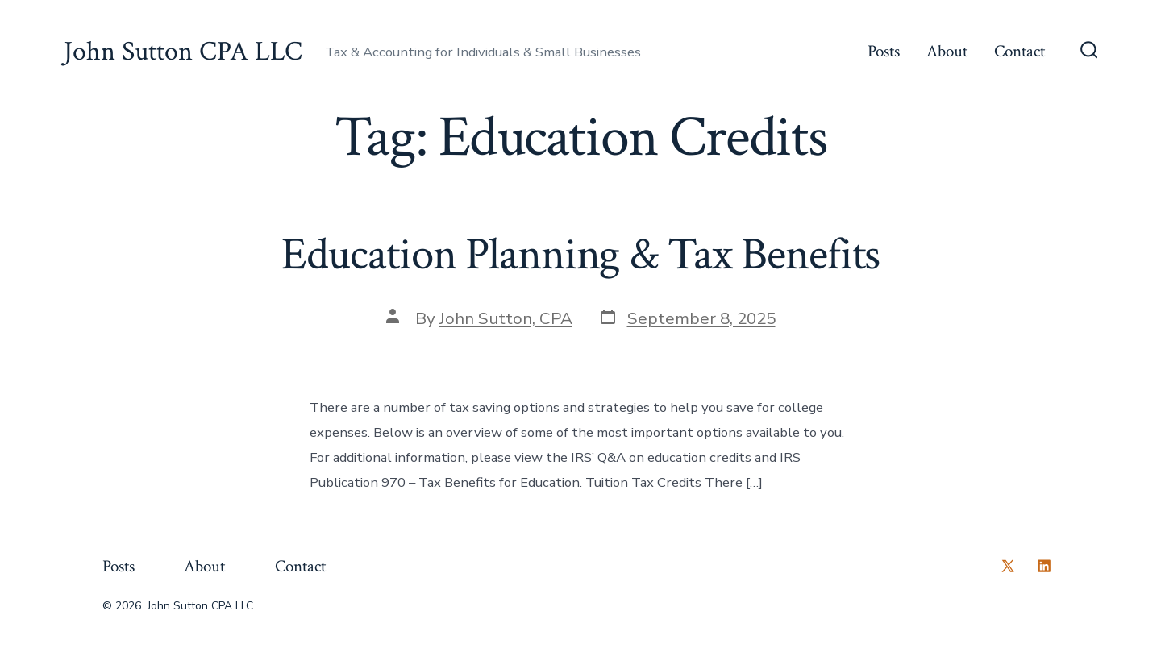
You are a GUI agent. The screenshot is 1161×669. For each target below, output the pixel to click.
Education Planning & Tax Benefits (580, 255)
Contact (1019, 51)
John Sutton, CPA (505, 318)
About (947, 51)
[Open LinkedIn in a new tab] (1044, 565)
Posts (884, 51)
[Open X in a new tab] (1007, 565)
